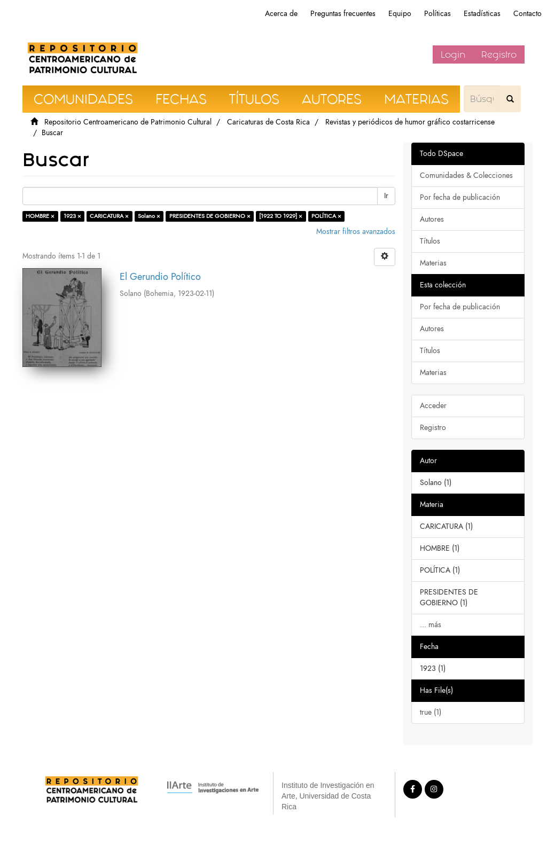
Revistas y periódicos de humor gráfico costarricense (410, 122)
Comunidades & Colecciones (466, 175)
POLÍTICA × (326, 216)
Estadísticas (482, 14)
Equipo (399, 14)
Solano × (149, 216)
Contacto (527, 14)
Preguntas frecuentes (343, 14)
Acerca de (281, 14)
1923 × (72, 216)
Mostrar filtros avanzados (355, 231)
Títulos (430, 241)
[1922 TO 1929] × (280, 216)
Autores (432, 219)
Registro (499, 54)
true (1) (430, 712)
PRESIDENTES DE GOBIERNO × (210, 216)
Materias (433, 263)
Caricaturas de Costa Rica (268, 122)
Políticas (437, 14)
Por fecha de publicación (460, 197)
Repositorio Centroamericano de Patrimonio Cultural (128, 122)
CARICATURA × (109, 216)
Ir (386, 196)
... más (430, 625)
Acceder (433, 406)
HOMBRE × (40, 216)
